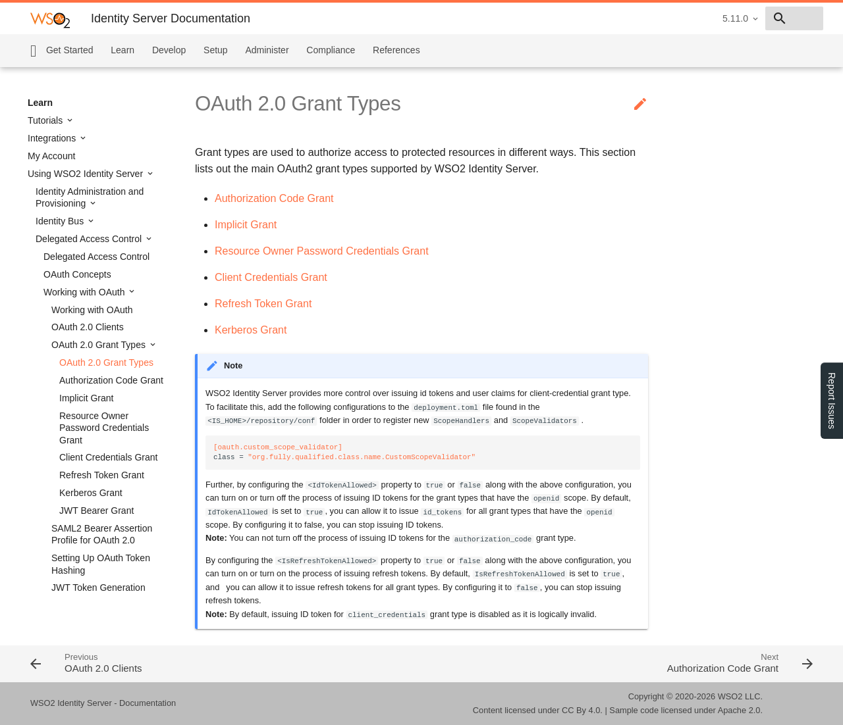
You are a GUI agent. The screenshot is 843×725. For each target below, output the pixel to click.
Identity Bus (61, 221)
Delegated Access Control (90, 239)
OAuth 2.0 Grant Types (99, 344)
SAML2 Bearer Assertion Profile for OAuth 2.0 (101, 534)
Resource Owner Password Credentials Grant (104, 428)
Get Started (70, 50)
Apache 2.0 (739, 710)
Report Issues (832, 400)
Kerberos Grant (90, 493)
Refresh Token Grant (101, 475)
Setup (216, 50)
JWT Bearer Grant (96, 510)
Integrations (53, 138)
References (396, 50)
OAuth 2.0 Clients (87, 327)
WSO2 (730, 696)
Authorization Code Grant (111, 380)
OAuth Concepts (77, 274)
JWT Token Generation (98, 587)
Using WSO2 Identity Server (87, 173)
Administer (266, 50)
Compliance (330, 50)
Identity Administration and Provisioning (90, 197)
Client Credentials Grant (108, 457)
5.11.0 (642, 18)
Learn (122, 50)
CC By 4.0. (582, 710)
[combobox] (747, 18)
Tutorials (46, 120)
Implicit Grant (86, 398)
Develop (169, 50)
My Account (51, 156)
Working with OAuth (85, 292)
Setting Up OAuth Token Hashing (100, 564)
